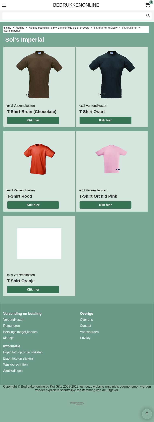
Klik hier (33, 120)
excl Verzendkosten (21, 105)
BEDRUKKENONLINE (76, 5)
